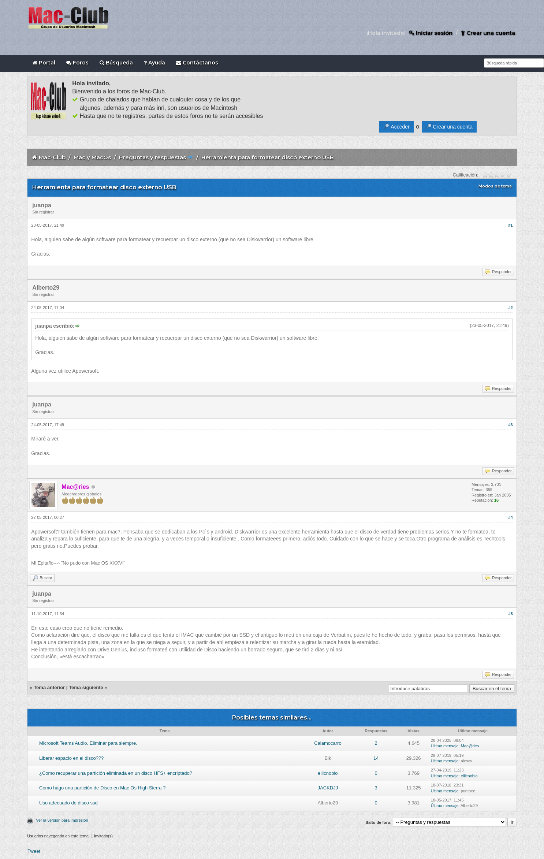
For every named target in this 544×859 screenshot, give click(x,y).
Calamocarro (327, 743)
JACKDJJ (328, 788)
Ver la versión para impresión (62, 820)
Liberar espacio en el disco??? (71, 758)
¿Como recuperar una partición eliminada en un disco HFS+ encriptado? (115, 773)
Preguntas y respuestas (152, 157)
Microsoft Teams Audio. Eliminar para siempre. (88, 743)
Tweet (33, 851)
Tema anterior (49, 687)
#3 (510, 425)
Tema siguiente (86, 687)
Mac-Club (52, 157)
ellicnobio (328, 773)
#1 (510, 225)
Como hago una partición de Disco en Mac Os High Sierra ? (102, 788)
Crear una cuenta (488, 32)
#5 (510, 613)
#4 (510, 517)
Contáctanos (197, 62)
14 (376, 758)
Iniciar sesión (430, 32)
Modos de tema (495, 186)
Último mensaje (445, 746)
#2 (510, 307)
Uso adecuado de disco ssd (68, 803)
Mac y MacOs (92, 157)
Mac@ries (470, 746)
